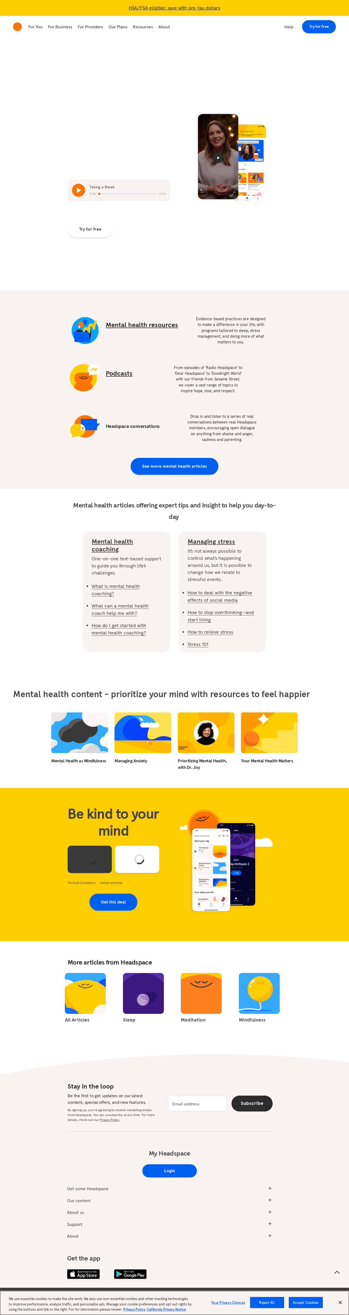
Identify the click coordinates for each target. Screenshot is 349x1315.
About (164, 26)
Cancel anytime (111, 883)
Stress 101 (198, 644)
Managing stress (211, 541)
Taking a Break (102, 187)
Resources (143, 26)
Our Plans (118, 26)
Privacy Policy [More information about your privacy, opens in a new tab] (134, 1309)
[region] (174, 1303)
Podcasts (119, 373)
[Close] (340, 1302)
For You (35, 26)
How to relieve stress (210, 632)
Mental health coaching (112, 545)
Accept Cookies (306, 1302)
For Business (60, 26)
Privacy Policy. (110, 1120)
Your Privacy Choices (228, 1302)
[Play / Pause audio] (78, 190)
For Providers (90, 26)
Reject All (267, 1302)
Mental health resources (142, 325)
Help (288, 26)
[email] (197, 1103)
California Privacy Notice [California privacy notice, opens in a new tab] (166, 1309)
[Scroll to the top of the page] (337, 1272)
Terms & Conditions (81, 883)
